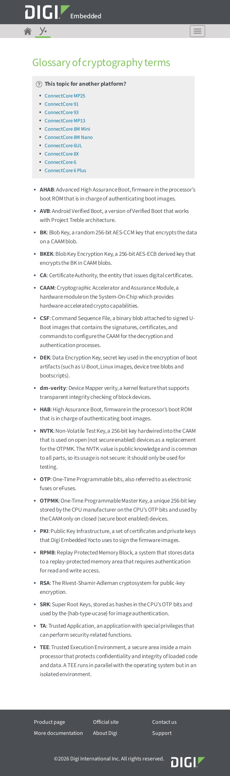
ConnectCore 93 (62, 112)
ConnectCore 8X (62, 154)
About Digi (105, 733)
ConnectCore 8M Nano (69, 137)
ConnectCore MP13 (65, 120)
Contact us (164, 722)
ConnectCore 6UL (63, 145)
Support (162, 733)
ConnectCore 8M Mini (67, 129)
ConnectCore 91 (62, 104)
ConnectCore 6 (60, 162)
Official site (106, 722)
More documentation (58, 733)
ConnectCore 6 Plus (65, 170)
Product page (49, 722)
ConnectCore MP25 (65, 96)
